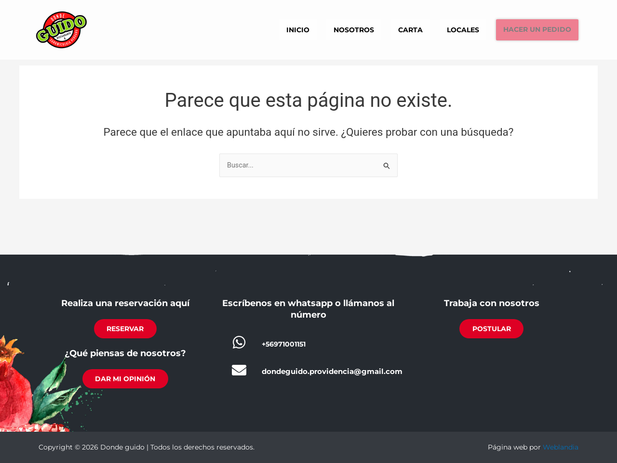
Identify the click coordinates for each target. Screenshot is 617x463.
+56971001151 (286, 340)
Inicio (269, 29)
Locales (448, 29)
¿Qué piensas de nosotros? (125, 352)
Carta (391, 29)
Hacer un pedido (531, 29)
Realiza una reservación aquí (125, 300)
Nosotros (330, 29)
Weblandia (560, 447)
